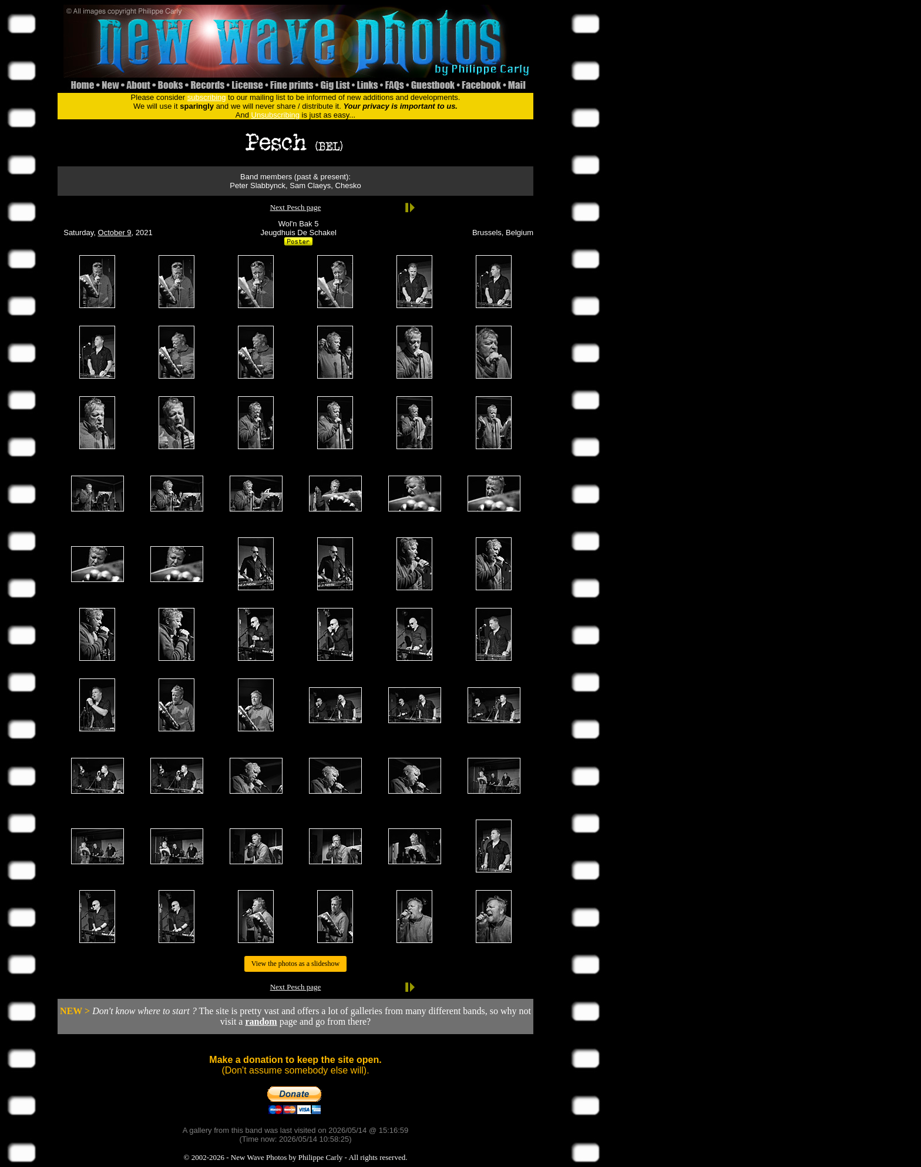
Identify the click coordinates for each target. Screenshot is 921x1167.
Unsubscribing (275, 115)
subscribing (206, 97)
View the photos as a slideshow (295, 963)
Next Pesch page (295, 207)
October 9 (115, 232)
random (261, 1021)
